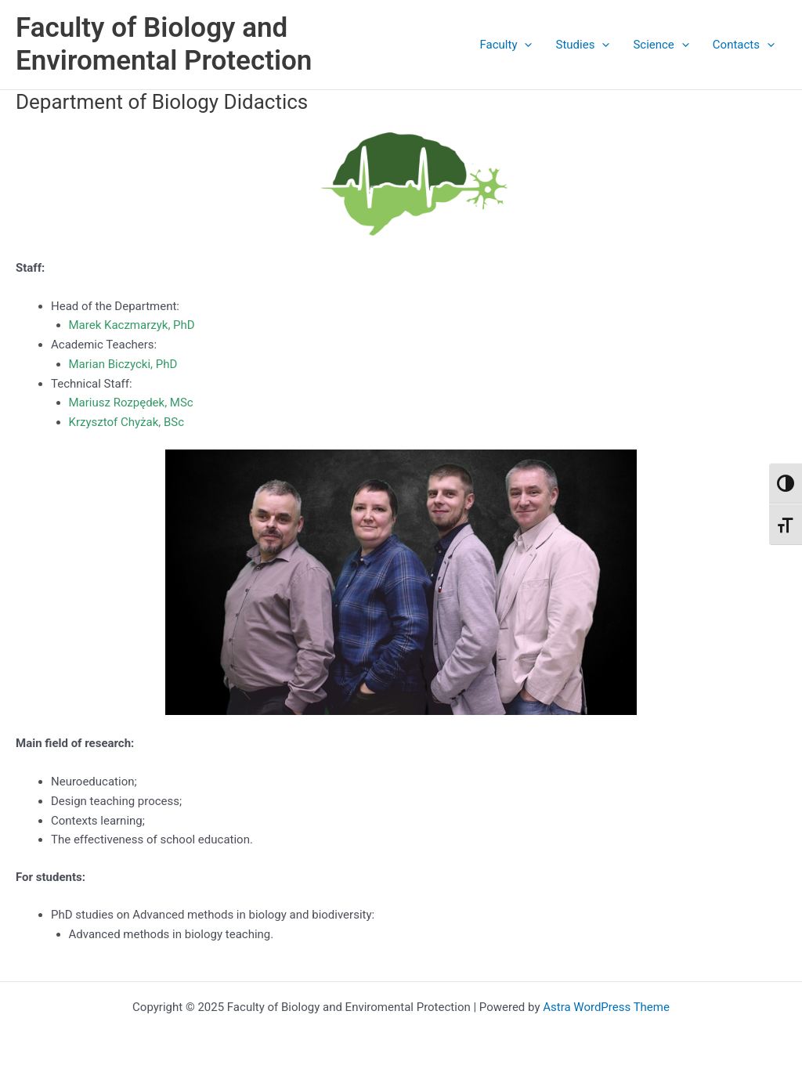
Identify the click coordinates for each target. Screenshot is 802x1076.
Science (660, 44)
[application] (524, 44)
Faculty (506, 44)
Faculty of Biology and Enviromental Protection (164, 44)
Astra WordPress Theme (606, 1007)
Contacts (744, 44)
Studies (582, 44)
